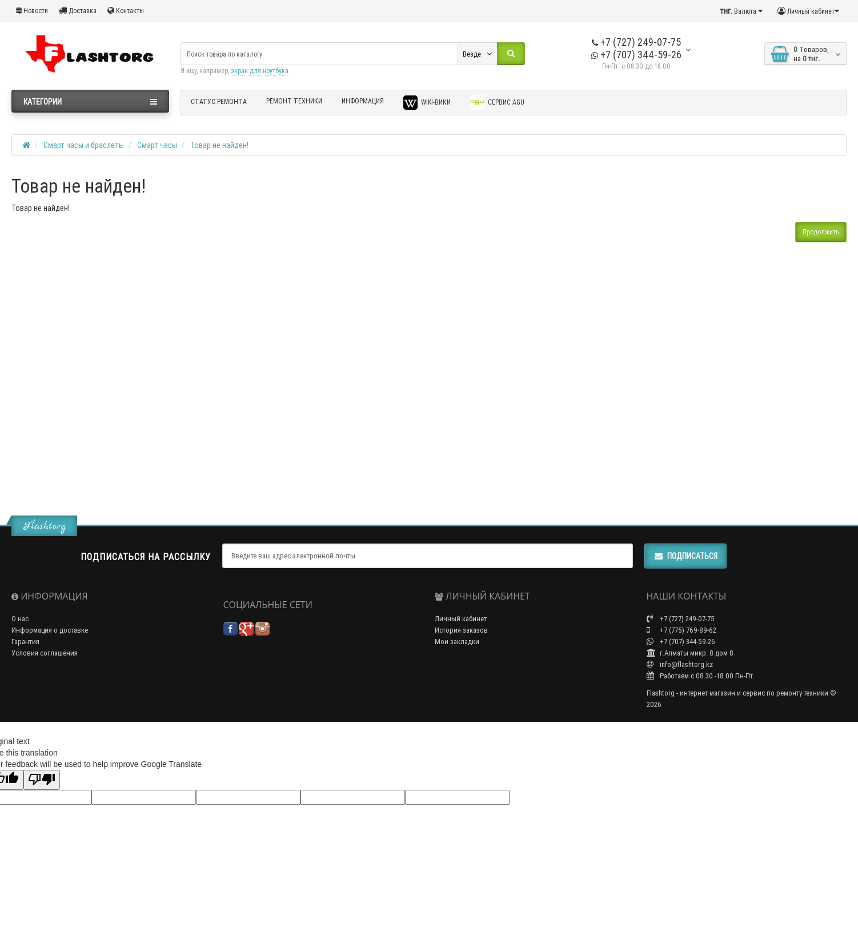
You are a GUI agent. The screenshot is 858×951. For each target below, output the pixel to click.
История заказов (461, 630)
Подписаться (685, 556)
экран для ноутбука (259, 70)
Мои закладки (457, 641)
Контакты (125, 10)
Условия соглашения (44, 653)
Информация (363, 101)
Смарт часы (157, 145)
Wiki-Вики (427, 102)
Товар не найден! (219, 145)
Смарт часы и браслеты (83, 145)
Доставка (78, 10)
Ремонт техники (294, 101)
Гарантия (25, 641)
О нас (20, 619)
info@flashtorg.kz (680, 664)
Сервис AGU (497, 102)
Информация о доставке (49, 630)
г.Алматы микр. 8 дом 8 (690, 653)
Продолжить (821, 231)
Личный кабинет (461, 619)
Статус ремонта (219, 101)
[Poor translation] (41, 780)
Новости (32, 10)
